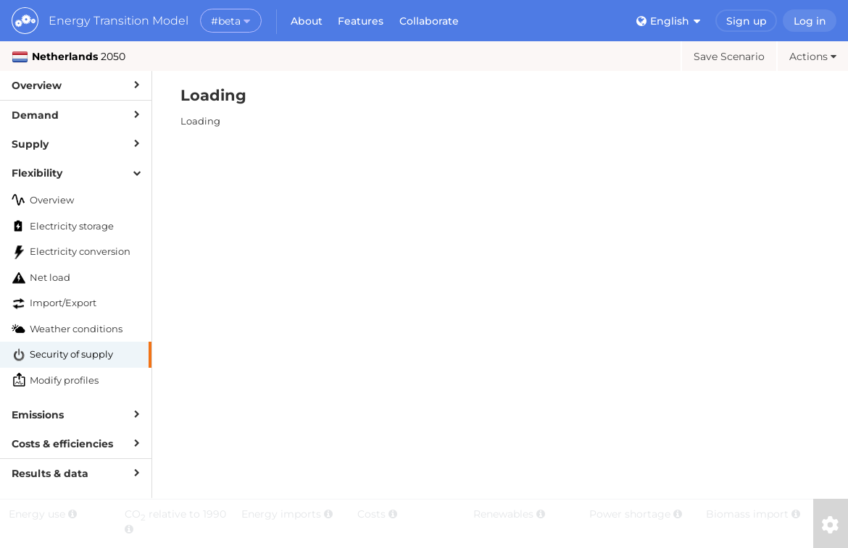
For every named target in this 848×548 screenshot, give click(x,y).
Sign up (746, 21)
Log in (810, 21)
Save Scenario (729, 56)
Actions (812, 56)
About (307, 21)
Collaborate (429, 21)
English (668, 21)
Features (360, 21)
